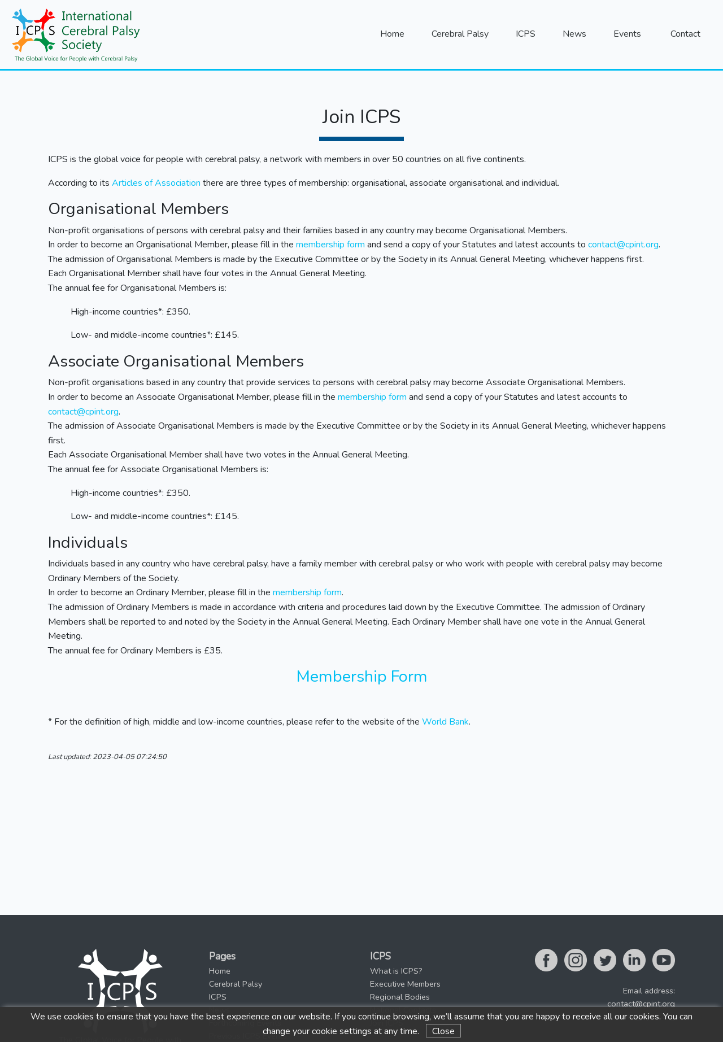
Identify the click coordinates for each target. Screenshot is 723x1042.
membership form (330, 244)
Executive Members (405, 983)
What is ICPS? (396, 970)
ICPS (525, 34)
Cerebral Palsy (460, 34)
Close (443, 1031)
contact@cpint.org (641, 1003)
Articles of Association (156, 183)
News (574, 34)
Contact (685, 34)
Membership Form (362, 676)
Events (628, 34)
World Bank (445, 722)
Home (392, 34)
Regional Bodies (400, 996)
